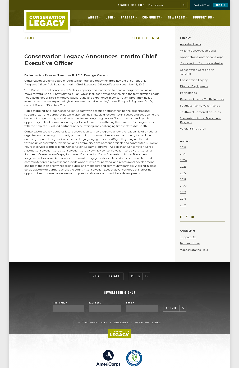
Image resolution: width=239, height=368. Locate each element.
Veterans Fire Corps (193, 132)
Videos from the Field (194, 253)
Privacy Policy (121, 327)
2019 (183, 195)
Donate (220, 5)
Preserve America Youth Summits (202, 102)
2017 (183, 208)
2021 (183, 183)
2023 (183, 170)
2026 (183, 151)
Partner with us (190, 247)
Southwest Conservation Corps (200, 115)
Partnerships (188, 96)
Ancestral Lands (190, 47)
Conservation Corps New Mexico (201, 66)
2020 (183, 189)
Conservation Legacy (194, 83)
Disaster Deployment (194, 89)
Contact (113, 280)
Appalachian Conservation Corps (201, 60)
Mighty (157, 327)
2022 (183, 176)
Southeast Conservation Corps (200, 109)
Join (96, 280)
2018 (183, 202)
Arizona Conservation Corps (198, 54)
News (29, 41)
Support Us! (188, 240)
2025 (183, 157)
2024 (183, 163)
